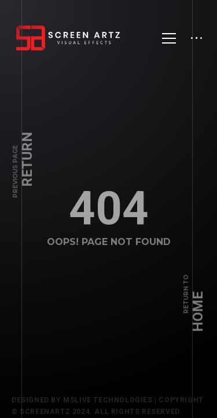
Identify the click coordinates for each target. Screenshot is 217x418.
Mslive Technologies (107, 403)
